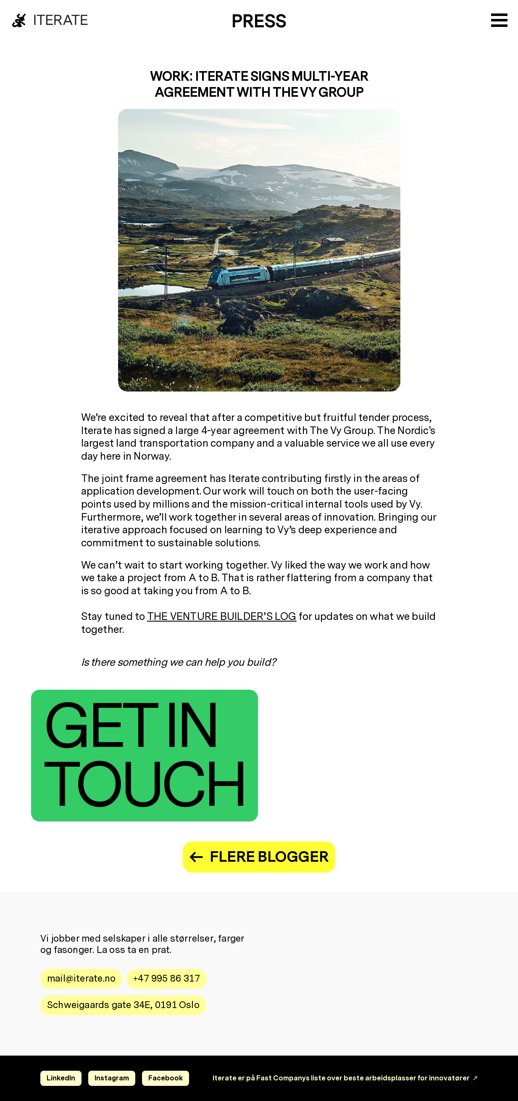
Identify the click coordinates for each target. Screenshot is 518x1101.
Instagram (112, 1078)
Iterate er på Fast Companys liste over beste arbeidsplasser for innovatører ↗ (345, 1078)
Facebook (165, 1078)
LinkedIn (61, 1078)
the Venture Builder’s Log (222, 617)
